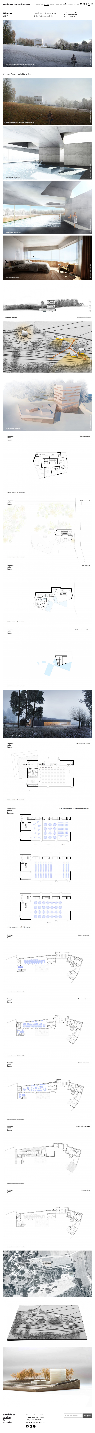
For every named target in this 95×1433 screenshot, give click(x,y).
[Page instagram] (34, 1426)
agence (59, 3)
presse (70, 3)
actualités (39, 3)
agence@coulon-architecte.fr (35, 1422)
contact (76, 3)
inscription (87, 1415)
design (52, 3)
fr (89, 4)
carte (65, 3)
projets (46, 3)
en (92, 4)
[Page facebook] (27, 1426)
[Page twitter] (30, 1426)
